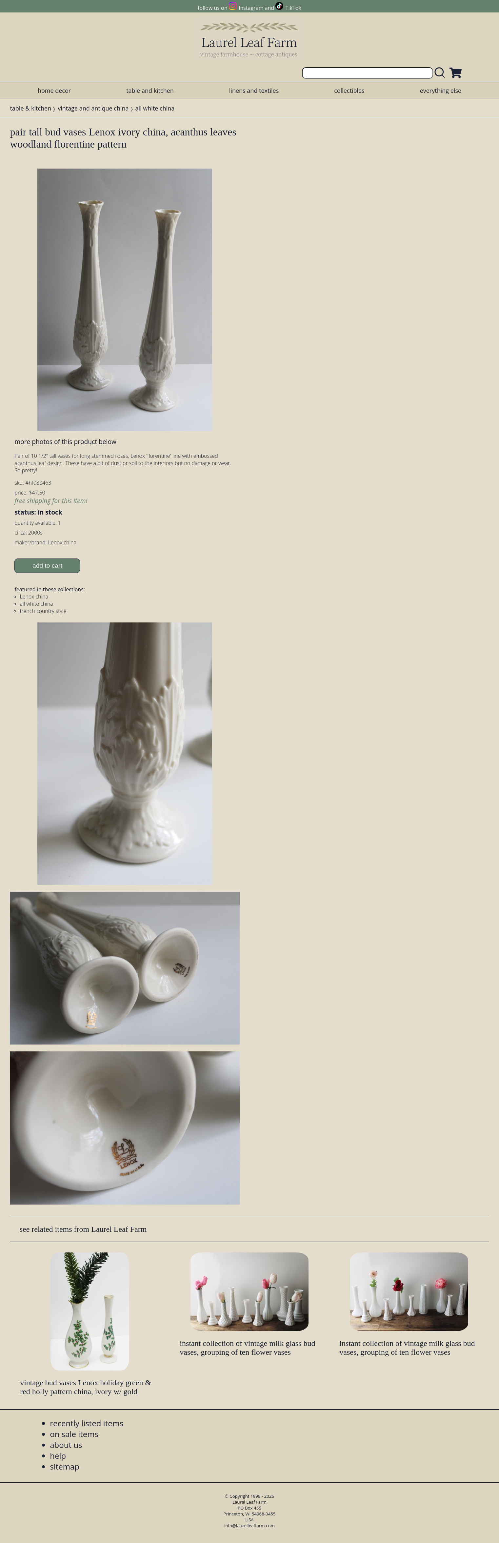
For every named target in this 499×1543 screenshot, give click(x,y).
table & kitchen (30, 108)
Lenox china (34, 596)
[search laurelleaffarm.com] (441, 73)
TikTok (293, 7)
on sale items (74, 1434)
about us (66, 1444)
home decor (54, 90)
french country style (43, 611)
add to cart (47, 565)
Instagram (251, 7)
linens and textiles (254, 90)
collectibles (349, 90)
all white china (155, 108)
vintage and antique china (93, 108)
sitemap (64, 1466)
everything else (440, 90)
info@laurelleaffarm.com (249, 1526)
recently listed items (86, 1423)
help (58, 1455)
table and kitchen (150, 90)
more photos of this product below (65, 441)
